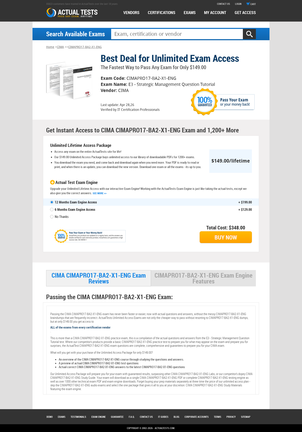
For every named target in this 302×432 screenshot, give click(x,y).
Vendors (131, 12)
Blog (176, 416)
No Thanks (62, 216)
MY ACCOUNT (215, 12)
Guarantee (117, 416)
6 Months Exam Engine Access (75, 209)
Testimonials (78, 416)
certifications (161, 12)
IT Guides (163, 416)
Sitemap (245, 416)
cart (251, 4)
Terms (217, 416)
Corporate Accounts (197, 416)
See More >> (100, 193)
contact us (223, 3)
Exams (61, 416)
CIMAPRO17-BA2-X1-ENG (85, 47)
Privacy (231, 416)
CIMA (60, 47)
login (238, 3)
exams (190, 12)
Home (50, 47)
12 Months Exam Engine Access (76, 202)
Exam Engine (98, 416)
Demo (50, 416)
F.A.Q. (132, 416)
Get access (245, 12)
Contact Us (146, 416)
